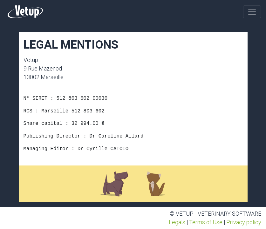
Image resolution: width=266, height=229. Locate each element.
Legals (177, 222)
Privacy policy (243, 222)
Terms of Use (205, 222)
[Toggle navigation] (252, 11)
